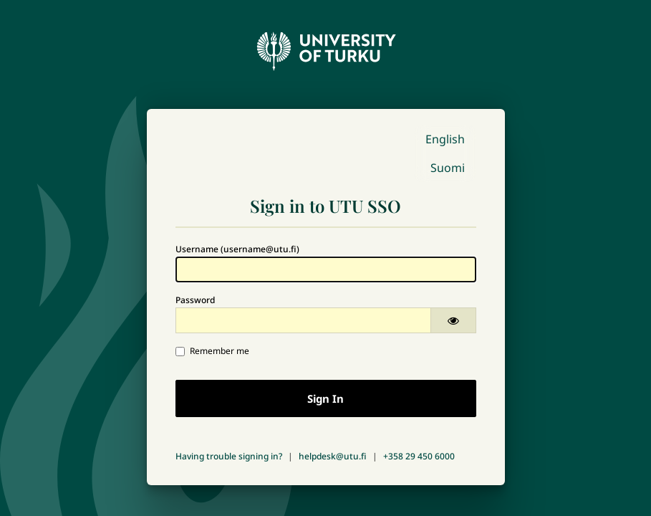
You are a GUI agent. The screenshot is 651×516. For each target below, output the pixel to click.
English (445, 139)
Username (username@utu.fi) (237, 249)
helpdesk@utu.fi (333, 456)
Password (195, 300)
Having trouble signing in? (228, 456)
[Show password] (453, 320)
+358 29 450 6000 (419, 456)
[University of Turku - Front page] (325, 47)
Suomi (447, 168)
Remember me (212, 351)
